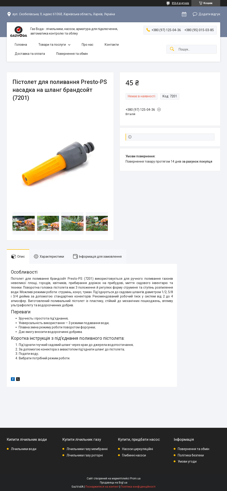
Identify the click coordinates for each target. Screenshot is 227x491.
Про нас (87, 44)
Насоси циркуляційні (137, 449)
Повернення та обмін (72, 53)
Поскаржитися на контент (102, 486)
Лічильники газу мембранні (87, 449)
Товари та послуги (52, 44)
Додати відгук (209, 14)
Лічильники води (23, 449)
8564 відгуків (180, 3)
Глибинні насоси (134, 455)
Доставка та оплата (30, 53)
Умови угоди (187, 461)
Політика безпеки (191, 455)
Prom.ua (135, 478)
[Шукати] (172, 49)
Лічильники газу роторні (85, 455)
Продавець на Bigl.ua (113, 482)
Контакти (112, 44)
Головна (21, 44)
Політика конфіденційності (138, 486)
